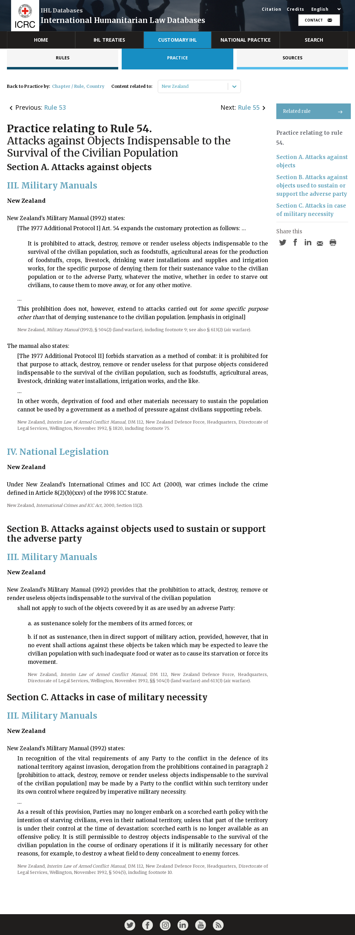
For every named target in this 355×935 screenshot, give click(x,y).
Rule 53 (55, 107)
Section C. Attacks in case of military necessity (311, 209)
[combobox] (162, 86)
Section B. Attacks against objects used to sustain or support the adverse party (312, 185)
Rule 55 (249, 107)
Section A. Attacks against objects (312, 161)
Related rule (313, 111)
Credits (295, 9)
